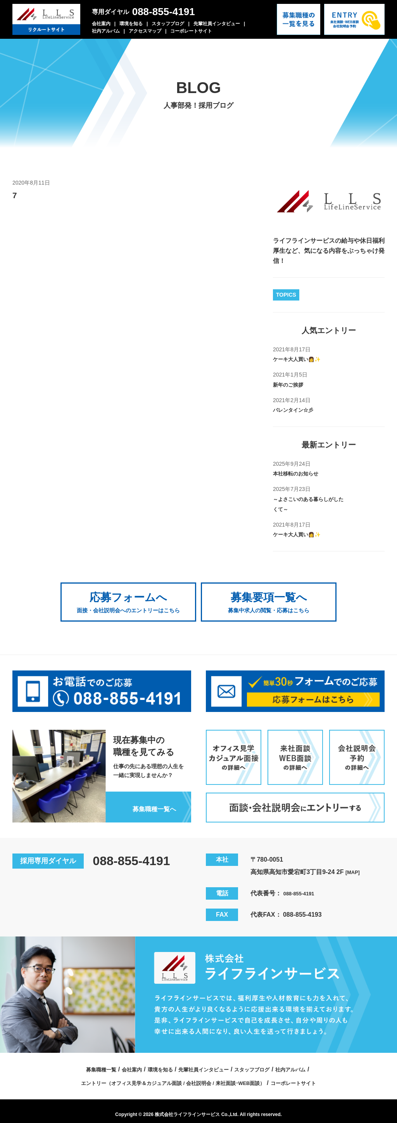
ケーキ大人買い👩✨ (302, 359)
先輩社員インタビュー (216, 23)
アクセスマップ (145, 31)
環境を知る (131, 23)
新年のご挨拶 (291, 384)
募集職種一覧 (82, 1062)
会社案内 (101, 23)
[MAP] (354, 864)
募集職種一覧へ (148, 800)
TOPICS (286, 295)
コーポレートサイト (191, 31)
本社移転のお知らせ (301, 473)
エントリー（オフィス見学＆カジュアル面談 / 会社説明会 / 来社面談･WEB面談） (168, 1075)
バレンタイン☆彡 (298, 409)
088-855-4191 (163, 11)
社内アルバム (106, 31)
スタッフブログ (168, 23)
